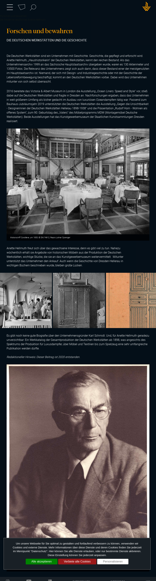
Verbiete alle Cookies (77, 561)
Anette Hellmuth (37, 19)
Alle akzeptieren (41, 561)
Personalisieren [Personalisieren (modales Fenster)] (113, 561)
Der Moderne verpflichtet (13, 19)
